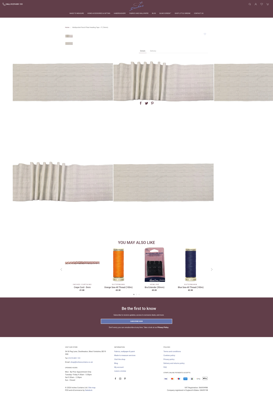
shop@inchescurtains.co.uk (81, 362)
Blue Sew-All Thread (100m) (191, 287)
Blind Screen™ (165, 13)
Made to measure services (124, 355)
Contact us (198, 13)
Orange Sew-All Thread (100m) (118, 287)
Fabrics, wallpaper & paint (124, 351)
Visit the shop (119, 359)
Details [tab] (142, 51)
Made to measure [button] (77, 13)
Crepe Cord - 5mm (82, 287)
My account (119, 367)
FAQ (165, 367)
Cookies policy (169, 355)
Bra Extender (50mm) (154, 287)
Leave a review (120, 371)
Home (67, 27)
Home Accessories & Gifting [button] (98, 13)
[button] (250, 4)
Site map (92, 388)
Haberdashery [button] (120, 13)
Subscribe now (136, 321)
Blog (154, 13)
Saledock (88, 390)
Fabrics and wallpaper (138, 13)
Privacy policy (168, 359)
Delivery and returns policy (173, 363)
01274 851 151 (74, 358)
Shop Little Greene (182, 13)
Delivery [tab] (153, 51)
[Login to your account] (256, 4)
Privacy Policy (163, 327)
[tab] (133, 294)
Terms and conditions (172, 351)
